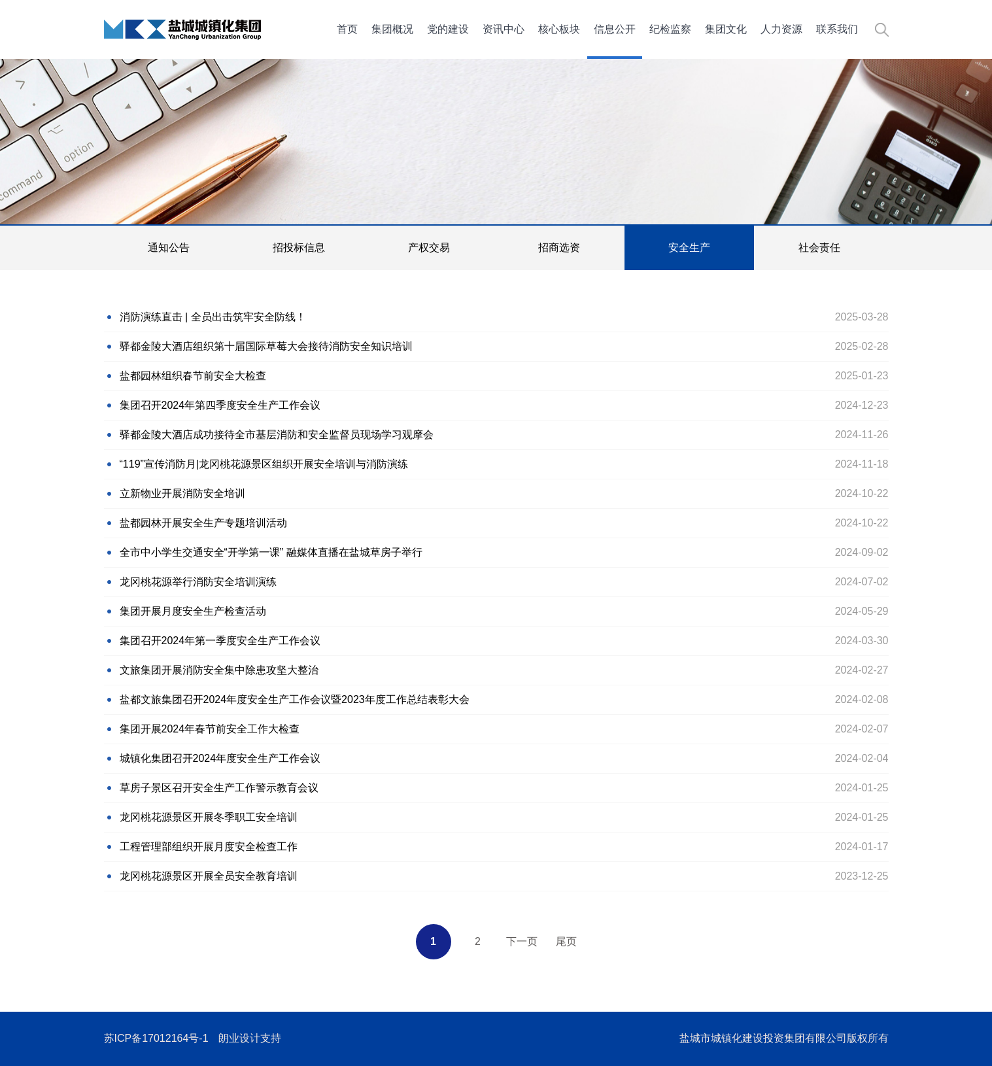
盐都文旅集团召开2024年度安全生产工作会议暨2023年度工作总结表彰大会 (295, 699)
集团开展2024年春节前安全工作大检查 (210, 728)
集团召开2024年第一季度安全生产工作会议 (220, 640)
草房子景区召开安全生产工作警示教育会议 (219, 787)
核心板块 (559, 29)
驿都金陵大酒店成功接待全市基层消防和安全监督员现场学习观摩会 (277, 434)
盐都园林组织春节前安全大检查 (193, 375)
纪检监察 (670, 29)
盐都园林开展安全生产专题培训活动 (203, 522)
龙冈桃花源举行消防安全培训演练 (198, 581)
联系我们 (837, 29)
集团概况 (392, 29)
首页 (347, 29)
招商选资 (559, 247)
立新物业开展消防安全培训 (182, 493)
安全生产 (689, 247)
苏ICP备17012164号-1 (156, 1038)
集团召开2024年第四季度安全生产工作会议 (220, 405)
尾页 (566, 941)
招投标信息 (299, 247)
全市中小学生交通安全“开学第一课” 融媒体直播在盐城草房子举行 (271, 552)
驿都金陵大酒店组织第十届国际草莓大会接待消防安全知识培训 (266, 346)
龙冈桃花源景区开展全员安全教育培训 (209, 876)
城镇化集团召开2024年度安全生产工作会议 (220, 758)
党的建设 (448, 29)
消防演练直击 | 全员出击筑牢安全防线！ (213, 316)
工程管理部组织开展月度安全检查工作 (209, 846)
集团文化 (726, 29)
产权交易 (429, 247)
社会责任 (819, 247)
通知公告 (169, 247)
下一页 (522, 941)
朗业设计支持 (249, 1038)
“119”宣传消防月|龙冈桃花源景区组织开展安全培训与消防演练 (264, 464)
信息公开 (615, 29)
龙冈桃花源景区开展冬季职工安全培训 (209, 817)
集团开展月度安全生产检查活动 (193, 611)
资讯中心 (503, 29)
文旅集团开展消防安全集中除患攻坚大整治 (219, 670)
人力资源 (781, 29)
